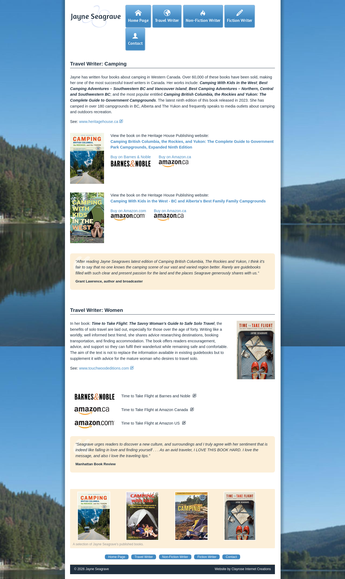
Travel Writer (143, 557)
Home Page (116, 557)
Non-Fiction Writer (175, 557)
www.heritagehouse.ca (101, 121)
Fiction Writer (206, 557)
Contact (231, 557)
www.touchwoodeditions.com (106, 368)
